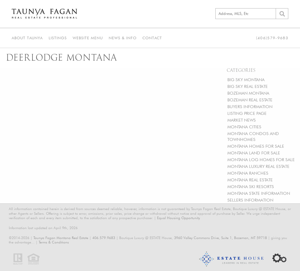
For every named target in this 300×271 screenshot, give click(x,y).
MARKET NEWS (241, 119)
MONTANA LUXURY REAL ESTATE (258, 166)
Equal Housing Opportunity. (178, 218)
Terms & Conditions (54, 242)
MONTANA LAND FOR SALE (253, 152)
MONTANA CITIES (244, 126)
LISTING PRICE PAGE (247, 113)
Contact (152, 37)
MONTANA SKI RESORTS (250, 186)
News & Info (123, 37)
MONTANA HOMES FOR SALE (255, 146)
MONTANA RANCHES (247, 173)
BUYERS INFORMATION (249, 106)
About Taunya (27, 37)
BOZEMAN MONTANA (248, 93)
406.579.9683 (103, 238)
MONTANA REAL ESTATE (250, 179)
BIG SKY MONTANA (246, 79)
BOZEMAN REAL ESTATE (249, 99)
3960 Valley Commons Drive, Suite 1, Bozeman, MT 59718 (220, 238)
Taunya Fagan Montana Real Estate (60, 238)
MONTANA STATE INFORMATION (258, 193)
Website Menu (88, 37)
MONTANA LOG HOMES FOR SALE (261, 159)
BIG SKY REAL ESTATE (247, 86)
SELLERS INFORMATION (250, 199)
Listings (58, 37)
